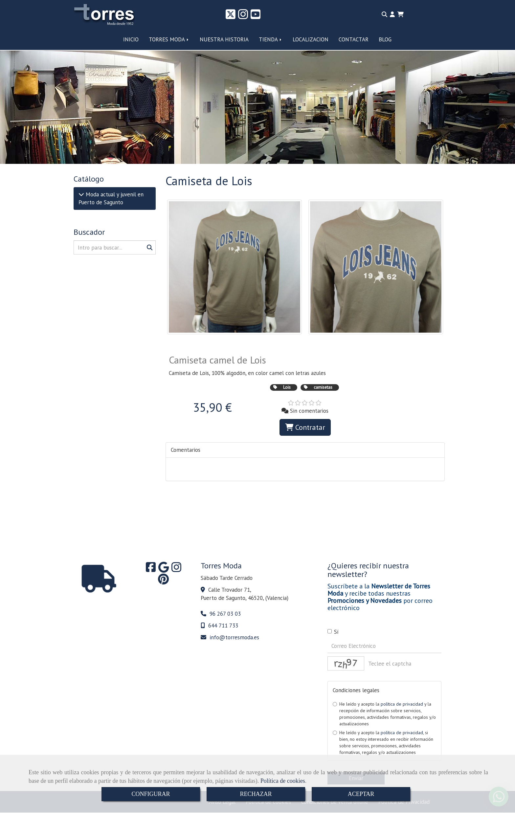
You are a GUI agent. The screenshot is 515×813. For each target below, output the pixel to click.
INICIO (131, 39)
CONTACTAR (354, 39)
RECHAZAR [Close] (256, 794)
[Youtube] (255, 16)
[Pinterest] (163, 581)
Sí (333, 631)
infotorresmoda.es (234, 637)
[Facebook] (151, 569)
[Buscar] (115, 247)
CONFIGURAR (150, 794)
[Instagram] (243, 16)
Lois (287, 387)
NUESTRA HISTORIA (224, 39)
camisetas (323, 387)
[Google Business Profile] (163, 569)
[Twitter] (230, 16)
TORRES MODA (169, 39)
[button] (392, 14)
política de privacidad (402, 704)
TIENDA (270, 39)
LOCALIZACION (310, 39)
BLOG (385, 39)
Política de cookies (282, 781)
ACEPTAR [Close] (361, 794)
